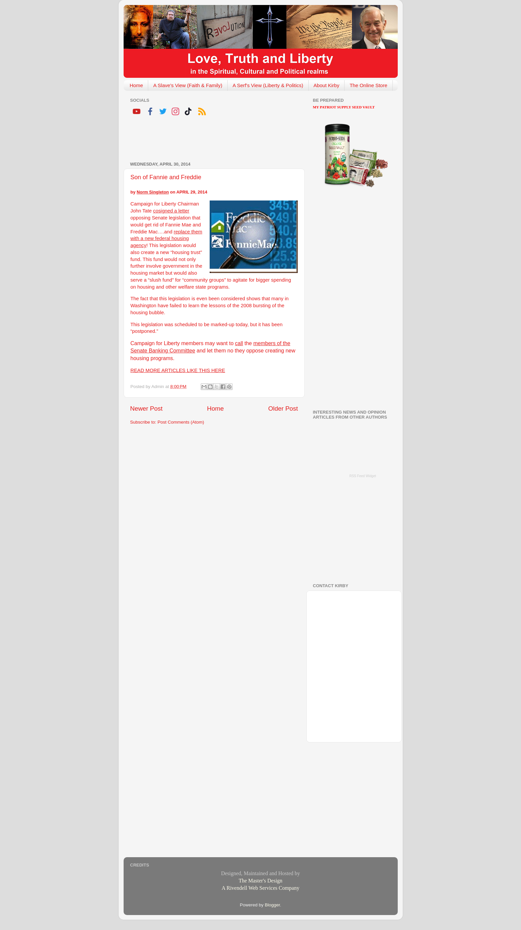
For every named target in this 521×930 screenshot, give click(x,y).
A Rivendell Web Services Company (260, 888)
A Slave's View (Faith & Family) (187, 85)
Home (136, 85)
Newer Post (146, 408)
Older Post (283, 408)
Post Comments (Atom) (180, 422)
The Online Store (368, 85)
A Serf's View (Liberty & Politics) (268, 85)
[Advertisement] (208, 140)
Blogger (272, 904)
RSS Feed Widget (362, 476)
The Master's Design (260, 880)
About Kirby (327, 85)
